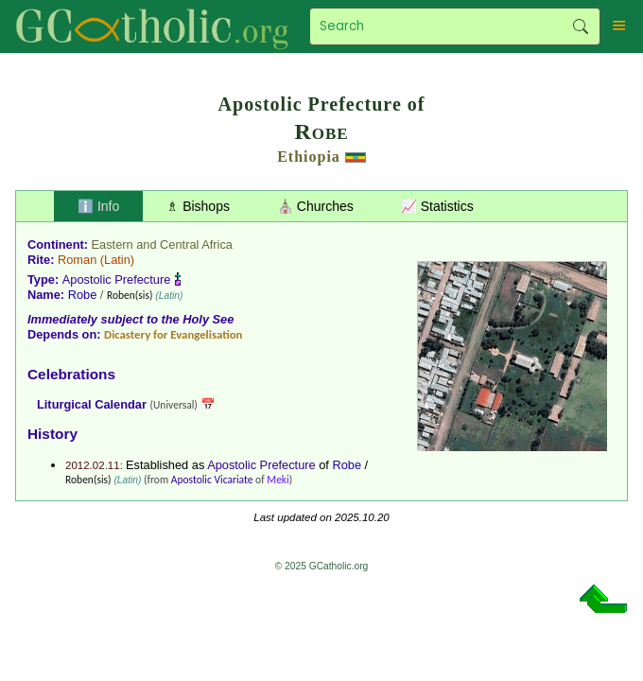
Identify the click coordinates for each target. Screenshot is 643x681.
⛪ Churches (315, 206)
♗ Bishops (198, 206)
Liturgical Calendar (92, 404)
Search (581, 26)
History (52, 434)
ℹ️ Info (98, 206)
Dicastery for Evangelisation (173, 334)
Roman (77, 260)
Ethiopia (308, 156)
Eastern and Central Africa (162, 244)
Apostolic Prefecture (116, 279)
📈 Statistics (437, 206)
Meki (277, 479)
